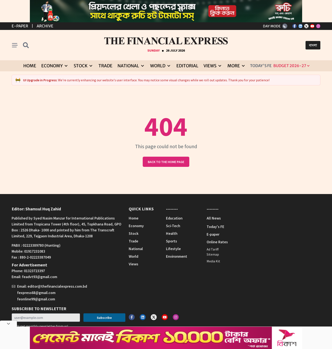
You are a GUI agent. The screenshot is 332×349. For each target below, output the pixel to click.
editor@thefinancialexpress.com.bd (57, 286)
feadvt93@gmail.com (39, 276)
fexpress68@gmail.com (36, 292)
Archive (45, 26)
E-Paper (20, 26)
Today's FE (261, 65)
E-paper (213, 234)
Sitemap (213, 254)
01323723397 (34, 270)
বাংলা (313, 45)
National (136, 248)
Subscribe (104, 317)
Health (171, 233)
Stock (133, 233)
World (133, 256)
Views (133, 264)
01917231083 (34, 251)
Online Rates (217, 241)
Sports (171, 241)
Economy (136, 225)
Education (174, 218)
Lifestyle (173, 248)
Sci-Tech (173, 225)
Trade (105, 65)
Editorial (187, 65)
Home (29, 65)
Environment (176, 256)
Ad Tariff (213, 249)
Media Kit (213, 261)
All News (214, 218)
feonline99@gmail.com (36, 299)
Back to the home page (166, 162)
